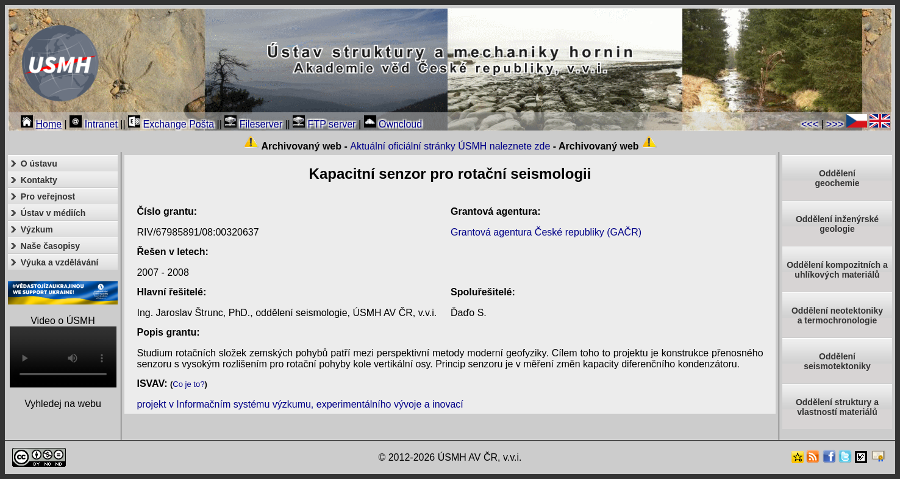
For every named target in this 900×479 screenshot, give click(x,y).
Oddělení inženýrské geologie (837, 224)
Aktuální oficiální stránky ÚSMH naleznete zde (450, 146)
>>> (834, 124)
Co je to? (188, 384)
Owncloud (393, 124)
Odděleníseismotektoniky (837, 361)
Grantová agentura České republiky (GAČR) (546, 232)
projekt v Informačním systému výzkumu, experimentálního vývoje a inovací (300, 404)
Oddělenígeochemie (837, 178)
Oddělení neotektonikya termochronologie (837, 315)
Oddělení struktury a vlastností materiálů (837, 407)
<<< (809, 124)
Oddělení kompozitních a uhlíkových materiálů (837, 269)
